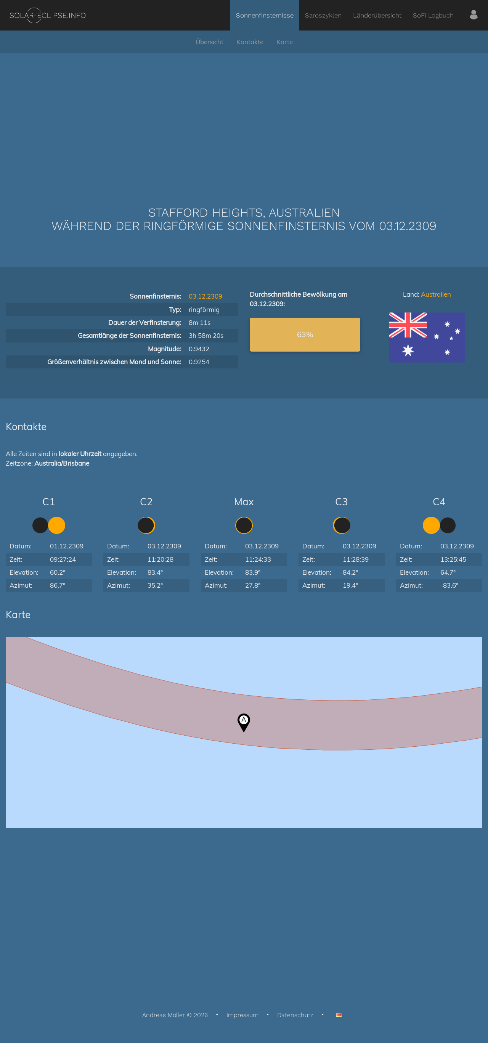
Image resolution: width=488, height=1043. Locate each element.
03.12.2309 (205, 296)
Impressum (242, 1015)
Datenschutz (295, 1015)
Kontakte (249, 42)
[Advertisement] (244, 118)
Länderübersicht (377, 15)
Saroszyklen (323, 15)
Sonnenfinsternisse (265, 15)
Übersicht (209, 42)
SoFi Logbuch (433, 15)
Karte (284, 42)
